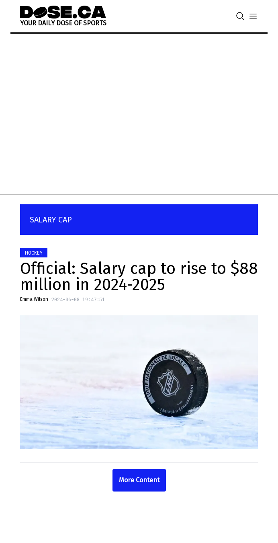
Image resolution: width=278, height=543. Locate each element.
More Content (139, 480)
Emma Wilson (34, 299)
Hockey (34, 252)
